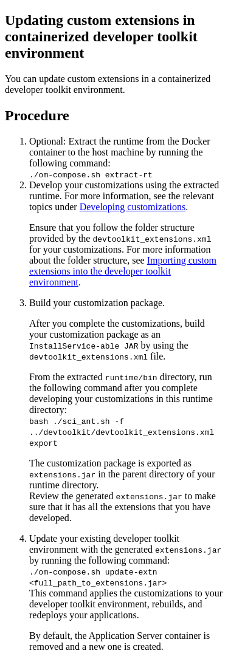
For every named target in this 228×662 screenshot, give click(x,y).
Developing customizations (133, 207)
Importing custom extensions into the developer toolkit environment (122, 271)
